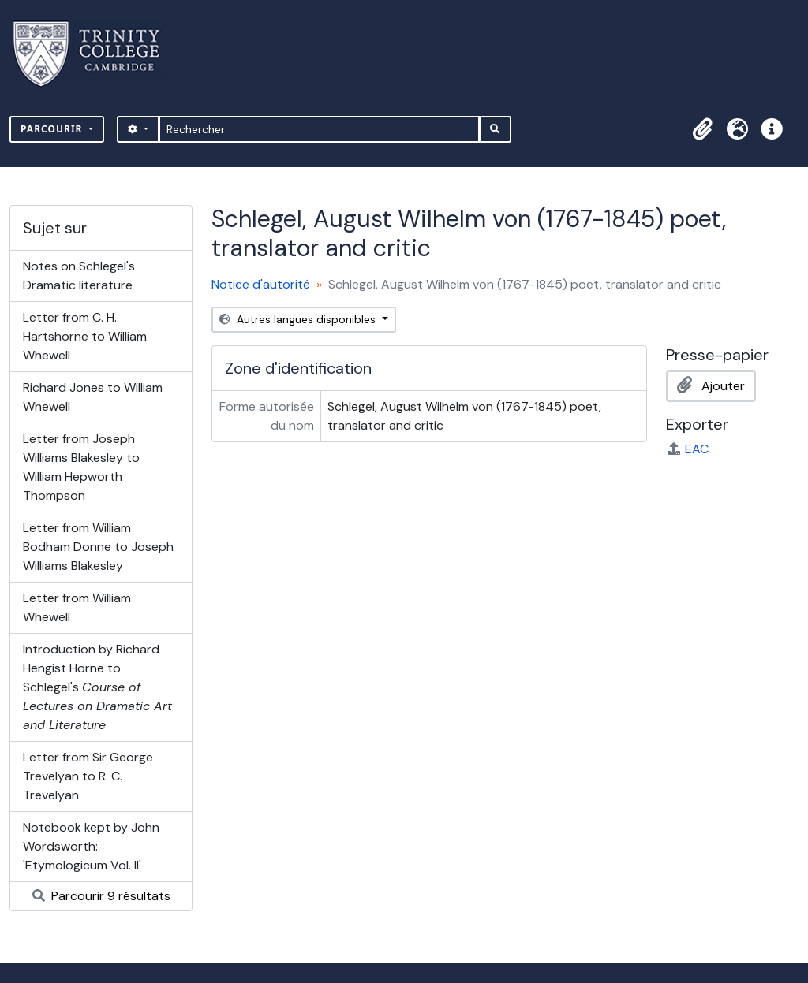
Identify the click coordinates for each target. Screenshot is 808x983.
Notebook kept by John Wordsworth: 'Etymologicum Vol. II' (91, 846)
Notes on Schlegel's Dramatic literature (79, 275)
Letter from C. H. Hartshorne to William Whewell (85, 336)
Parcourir (53, 129)
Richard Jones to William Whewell (93, 397)
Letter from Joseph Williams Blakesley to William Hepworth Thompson (81, 467)
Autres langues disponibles (299, 319)
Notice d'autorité (260, 284)
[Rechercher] (319, 129)
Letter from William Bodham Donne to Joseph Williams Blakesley (98, 546)
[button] (702, 129)
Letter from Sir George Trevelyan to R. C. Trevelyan (88, 776)
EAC (687, 449)
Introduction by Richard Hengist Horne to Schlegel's (97, 687)
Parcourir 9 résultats (101, 896)
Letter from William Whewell (77, 607)
